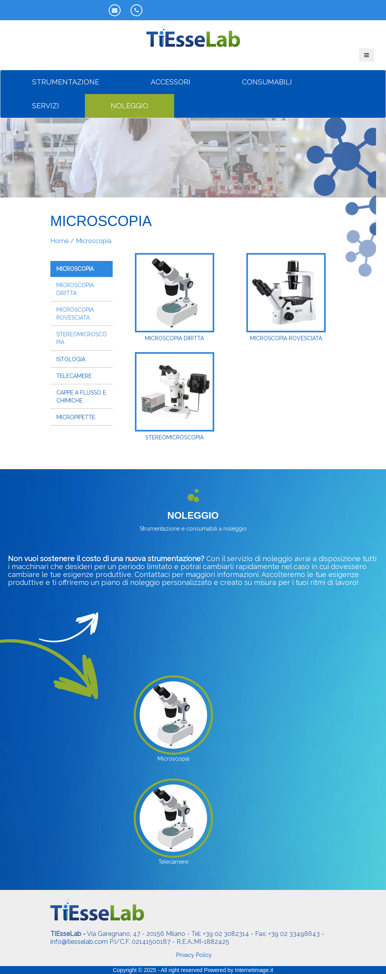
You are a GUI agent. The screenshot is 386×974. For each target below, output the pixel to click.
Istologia (70, 359)
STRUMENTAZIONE (65, 82)
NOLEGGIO (129, 106)
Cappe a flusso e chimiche (81, 396)
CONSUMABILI (267, 82)
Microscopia (75, 269)
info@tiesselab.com (79, 941)
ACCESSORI (170, 82)
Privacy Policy (194, 955)
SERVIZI (45, 106)
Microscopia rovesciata (75, 314)
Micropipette (75, 417)
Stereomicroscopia (81, 338)
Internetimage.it (254, 970)
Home (59, 241)
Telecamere (74, 376)
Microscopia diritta (75, 289)
